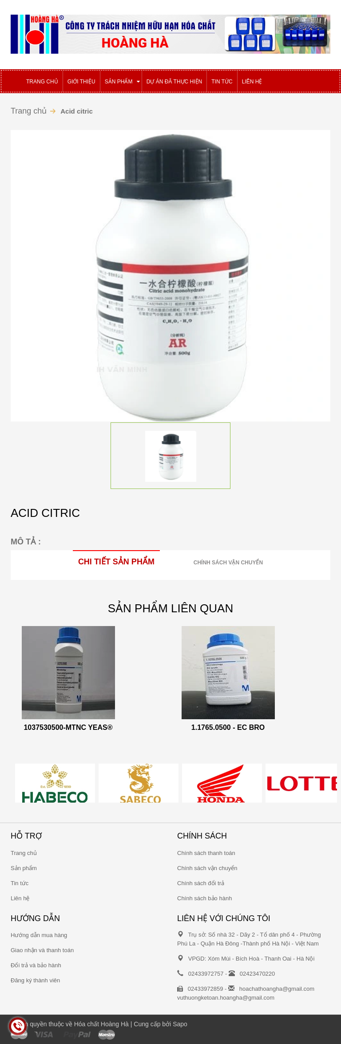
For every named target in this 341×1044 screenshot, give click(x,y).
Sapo (180, 1024)
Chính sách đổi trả (200, 883)
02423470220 (257, 973)
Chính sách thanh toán (206, 853)
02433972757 (206, 973)
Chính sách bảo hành (204, 898)
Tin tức (19, 883)
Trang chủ (24, 853)
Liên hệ (20, 898)
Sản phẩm (24, 868)
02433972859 (205, 988)
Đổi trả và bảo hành (36, 965)
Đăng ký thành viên (35, 980)
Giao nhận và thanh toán (42, 950)
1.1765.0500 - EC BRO (228, 727)
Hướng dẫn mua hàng (39, 935)
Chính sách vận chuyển (207, 868)
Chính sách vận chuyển (228, 562)
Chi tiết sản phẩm (116, 561)
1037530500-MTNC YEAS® (68, 727)
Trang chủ (29, 110)
